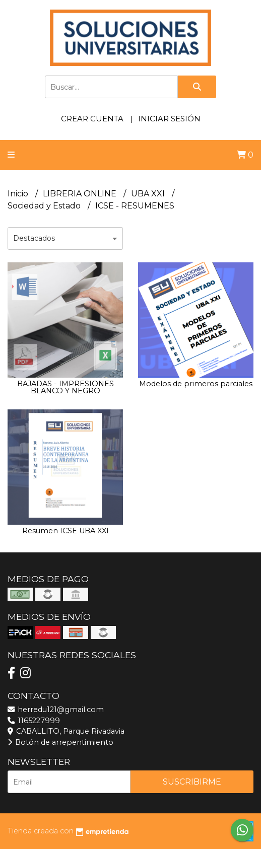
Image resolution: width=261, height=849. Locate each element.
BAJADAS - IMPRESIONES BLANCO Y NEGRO (65, 387)
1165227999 (34, 720)
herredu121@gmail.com (56, 709)
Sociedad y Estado (45, 205)
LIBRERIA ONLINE (80, 193)
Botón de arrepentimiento (60, 742)
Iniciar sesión (169, 118)
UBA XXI (149, 193)
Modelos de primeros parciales (195, 383)
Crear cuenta (92, 118)
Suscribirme (192, 782)
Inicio (19, 193)
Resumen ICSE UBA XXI (65, 530)
